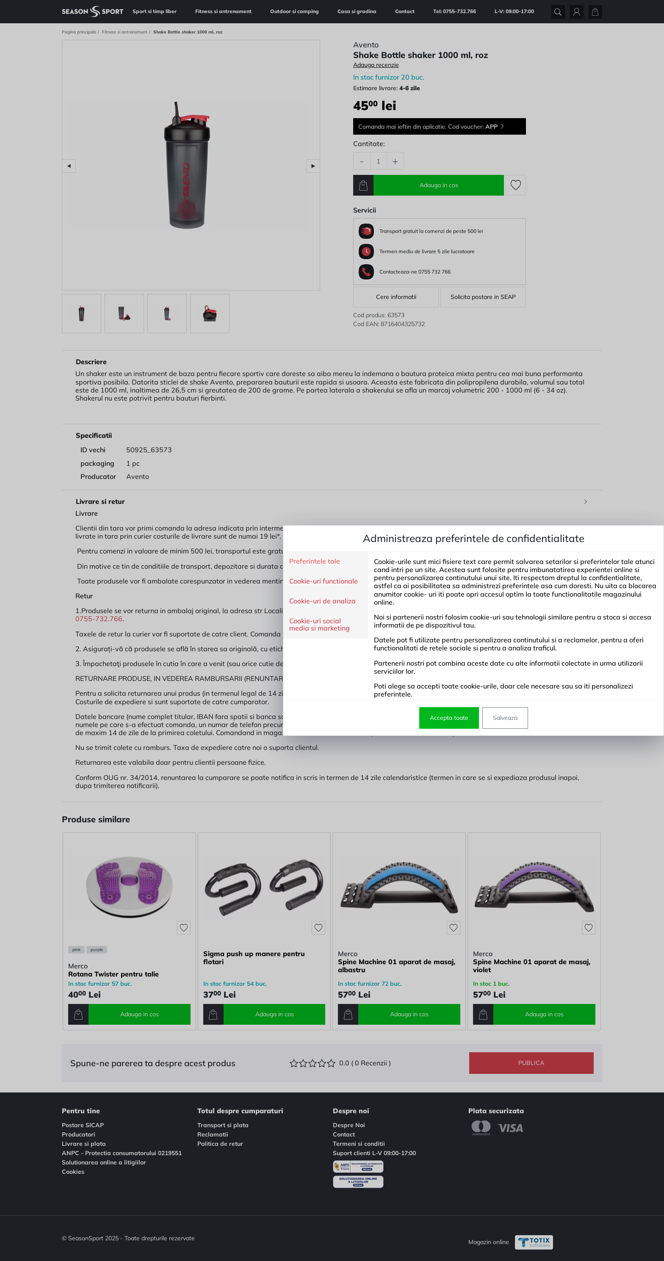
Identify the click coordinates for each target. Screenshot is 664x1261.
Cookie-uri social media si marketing (178, 624)
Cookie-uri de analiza (181, 601)
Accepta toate (307, 718)
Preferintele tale (173, 561)
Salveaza (363, 718)
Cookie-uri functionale (182, 581)
